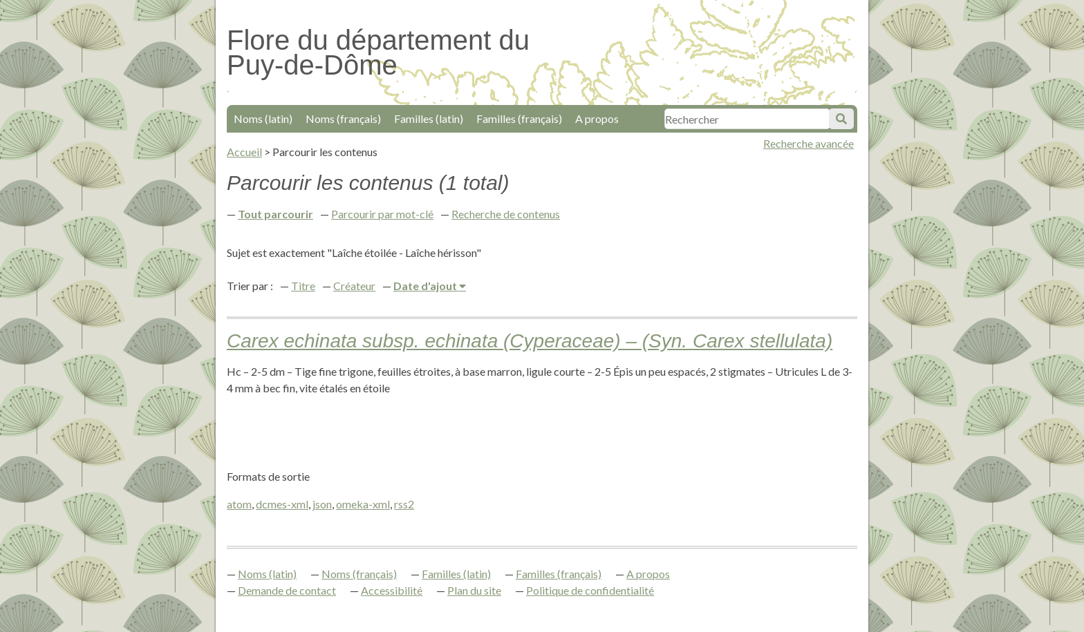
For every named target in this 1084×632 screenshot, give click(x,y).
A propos (597, 118)
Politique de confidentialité (590, 590)
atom (239, 503)
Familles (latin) (428, 118)
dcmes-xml (282, 503)
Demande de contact (287, 590)
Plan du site (474, 590)
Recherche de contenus (505, 213)
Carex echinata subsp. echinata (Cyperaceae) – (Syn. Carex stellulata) (529, 341)
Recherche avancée (808, 143)
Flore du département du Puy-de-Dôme (378, 52)
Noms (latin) (263, 118)
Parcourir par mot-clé (382, 213)
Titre (303, 285)
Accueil (244, 151)
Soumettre (841, 118)
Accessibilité (391, 590)
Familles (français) (519, 118)
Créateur (354, 285)
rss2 (404, 503)
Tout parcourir (275, 213)
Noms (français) (343, 118)
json (322, 503)
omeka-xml (363, 503)
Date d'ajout (426, 285)
